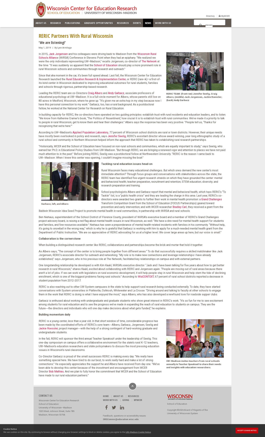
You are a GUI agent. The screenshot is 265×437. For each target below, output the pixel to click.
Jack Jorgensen (58, 54)
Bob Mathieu (56, 371)
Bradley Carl (180, 207)
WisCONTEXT (146, 276)
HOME (106, 396)
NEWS (148, 23)
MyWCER (225, 16)
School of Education (105, 65)
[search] (209, 25)
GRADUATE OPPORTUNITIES (98, 23)
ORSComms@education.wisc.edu (121, 419)
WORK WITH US (163, 23)
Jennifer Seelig (117, 136)
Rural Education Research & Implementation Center (96, 79)
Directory (210, 16)
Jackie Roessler (48, 328)
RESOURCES (123, 23)
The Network (149, 61)
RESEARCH (55, 23)
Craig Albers (95, 93)
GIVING (125, 400)
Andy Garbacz (116, 93)
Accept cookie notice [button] (247, 431)
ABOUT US (41, 23)
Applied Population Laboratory (90, 132)
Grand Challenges (211, 199)
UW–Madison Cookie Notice (138, 432)
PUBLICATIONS (72, 23)
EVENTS (137, 23)
